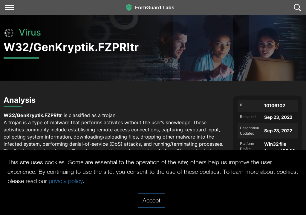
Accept (151, 200)
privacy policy (66, 180)
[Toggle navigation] (9, 7)
